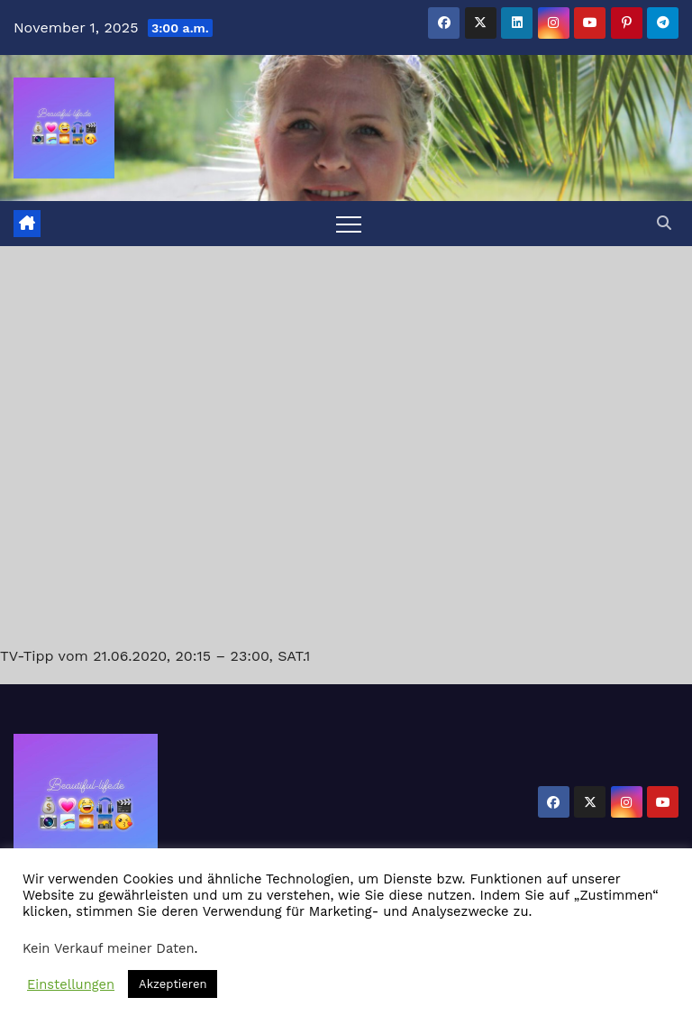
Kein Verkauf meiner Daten (109, 948)
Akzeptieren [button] (172, 984)
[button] (664, 223)
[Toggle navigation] (348, 223)
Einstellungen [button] (70, 984)
